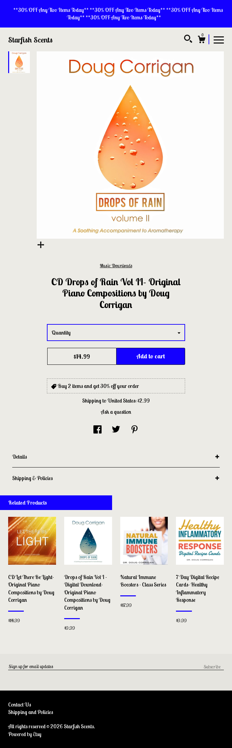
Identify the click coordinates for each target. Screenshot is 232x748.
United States (121, 400)
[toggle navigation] (219, 39)
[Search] (188, 40)
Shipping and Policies (30, 712)
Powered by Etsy (24, 734)
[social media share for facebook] (97, 430)
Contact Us (19, 704)
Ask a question (116, 411)
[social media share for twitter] (116, 430)
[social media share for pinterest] (134, 430)
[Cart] (201, 40)
